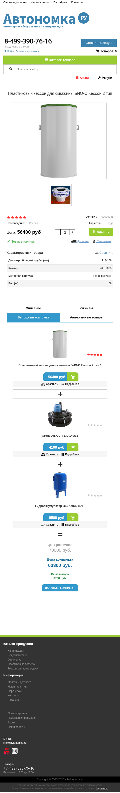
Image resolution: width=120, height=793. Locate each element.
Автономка (60, 18)
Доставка (80, 241)
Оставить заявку (99, 43)
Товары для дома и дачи (23, 668)
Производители (17, 713)
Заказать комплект (60, 588)
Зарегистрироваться (27, 51)
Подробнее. (102, 788)
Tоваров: (106, 51)
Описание (33, 308)
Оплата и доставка (15, 2)
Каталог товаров (60, 60)
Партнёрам (60, 2)
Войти (9, 51)
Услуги (105, 78)
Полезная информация (22, 717)
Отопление (15, 659)
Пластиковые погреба (21, 664)
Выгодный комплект (33, 317)
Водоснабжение (18, 655)
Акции (82, 78)
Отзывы (86, 308)
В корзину (101, 231)
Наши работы (16, 727)
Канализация (16, 650)
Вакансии (14, 700)
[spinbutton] (65, 232)
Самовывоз (101, 241)
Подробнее (70, 384)
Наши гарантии (40, 2)
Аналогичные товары (86, 317)
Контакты (77, 2)
